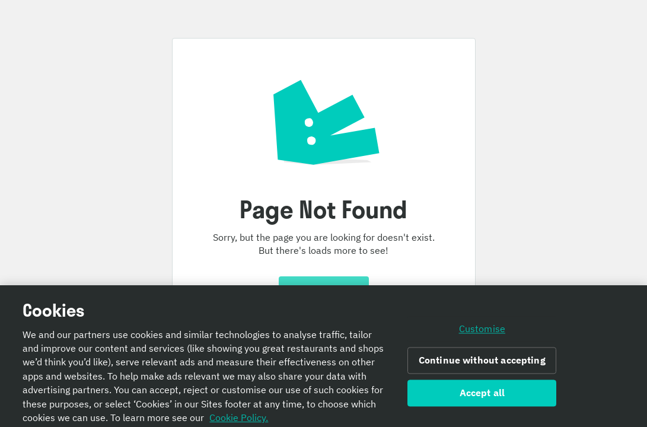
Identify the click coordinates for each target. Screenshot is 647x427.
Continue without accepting (482, 363)
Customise (482, 331)
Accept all (482, 395)
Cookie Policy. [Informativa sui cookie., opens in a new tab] (238, 420)
